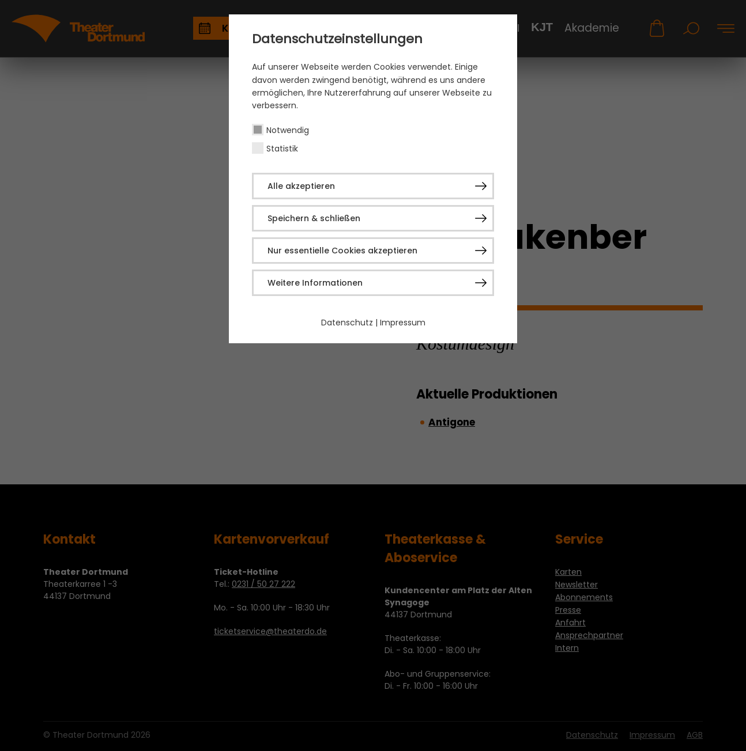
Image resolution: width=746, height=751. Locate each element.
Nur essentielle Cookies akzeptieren (342, 250)
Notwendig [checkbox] (287, 130)
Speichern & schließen (313, 218)
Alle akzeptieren (301, 186)
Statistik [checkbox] (282, 148)
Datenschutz (347, 322)
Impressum (402, 322)
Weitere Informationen (315, 283)
